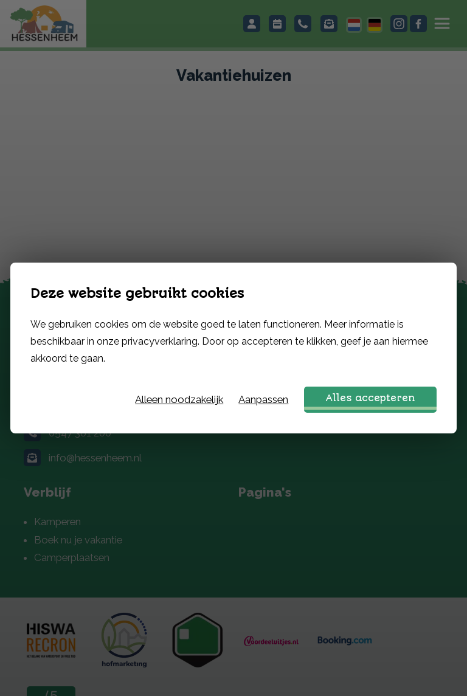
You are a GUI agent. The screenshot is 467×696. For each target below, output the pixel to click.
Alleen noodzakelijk (179, 399)
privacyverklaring (160, 341)
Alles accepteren (370, 398)
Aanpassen (263, 399)
